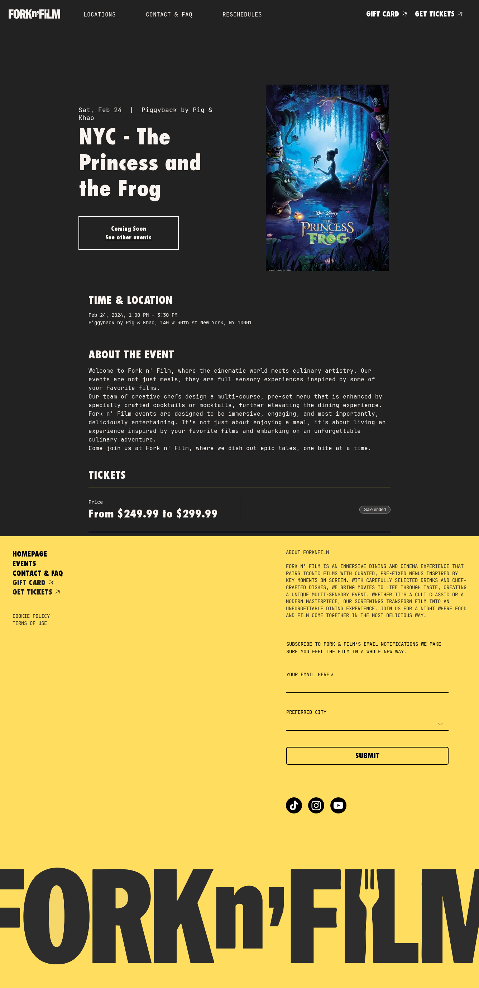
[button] (330, 13)
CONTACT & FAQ (38, 573)
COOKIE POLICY (31, 616)
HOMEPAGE (30, 553)
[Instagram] (316, 805)
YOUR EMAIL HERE (310, 675)
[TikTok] (294, 805)
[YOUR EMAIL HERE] (365, 686)
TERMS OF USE (30, 623)
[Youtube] (338, 805)
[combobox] (367, 724)
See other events (128, 237)
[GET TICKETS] (440, 14)
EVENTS (24, 563)
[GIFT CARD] (387, 14)
